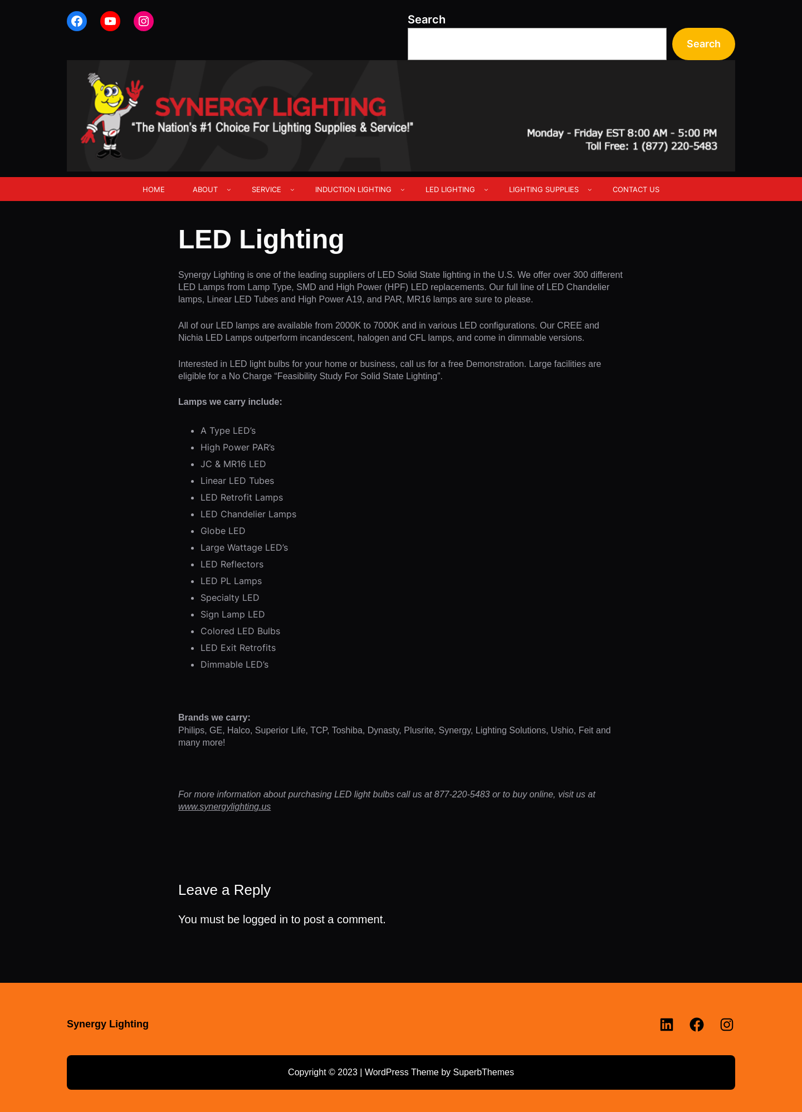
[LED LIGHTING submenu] (486, 189)
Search (427, 19)
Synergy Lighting (108, 1024)
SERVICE (266, 189)
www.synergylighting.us (224, 806)
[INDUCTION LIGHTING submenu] (402, 189)
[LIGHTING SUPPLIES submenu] (590, 189)
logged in (265, 919)
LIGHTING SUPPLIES (544, 189)
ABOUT (205, 189)
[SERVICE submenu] (292, 189)
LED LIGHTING (450, 189)
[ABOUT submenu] (229, 189)
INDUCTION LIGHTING (353, 189)
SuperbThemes (483, 1072)
